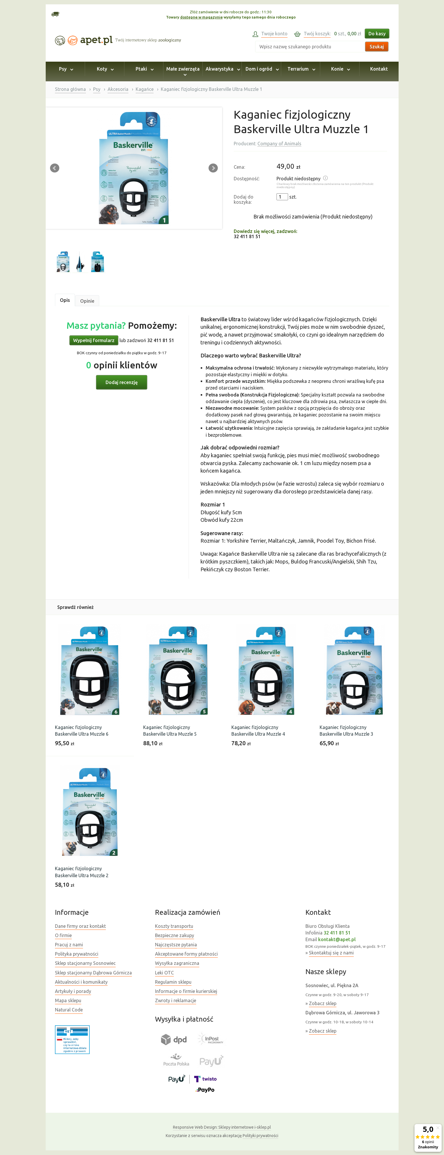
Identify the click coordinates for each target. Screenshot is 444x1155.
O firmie (63, 935)
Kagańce (145, 89)
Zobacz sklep (322, 1003)
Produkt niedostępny (298, 178)
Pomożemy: (122, 325)
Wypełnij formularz (94, 340)
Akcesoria (118, 89)
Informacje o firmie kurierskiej (186, 991)
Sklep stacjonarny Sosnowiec (85, 963)
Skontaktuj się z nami (331, 952)
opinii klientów (121, 365)
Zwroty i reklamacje (175, 1000)
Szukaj (377, 46)
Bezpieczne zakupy (174, 935)
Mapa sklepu (68, 1000)
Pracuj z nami (69, 944)
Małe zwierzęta (183, 71)
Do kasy (377, 33)
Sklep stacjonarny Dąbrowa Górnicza (93, 972)
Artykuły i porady (73, 991)
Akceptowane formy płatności (186, 953)
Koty (104, 68)
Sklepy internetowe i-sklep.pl (222, 1127)
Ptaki (144, 68)
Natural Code (69, 1009)
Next (213, 168)
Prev (54, 168)
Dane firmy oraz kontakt (80, 926)
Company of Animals (279, 143)
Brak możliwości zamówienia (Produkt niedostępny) (313, 216)
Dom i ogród (261, 68)
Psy (65, 68)
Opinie (87, 301)
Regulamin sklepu (173, 982)
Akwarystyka (222, 68)
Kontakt (379, 68)
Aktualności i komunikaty (81, 982)
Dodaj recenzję (122, 382)
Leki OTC (164, 972)
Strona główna (70, 89)
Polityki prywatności (260, 1135)
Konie (339, 68)
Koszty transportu (174, 926)
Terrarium (301, 68)
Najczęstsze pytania (176, 944)
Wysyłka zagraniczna (177, 963)
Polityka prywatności (76, 953)
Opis (65, 300)
